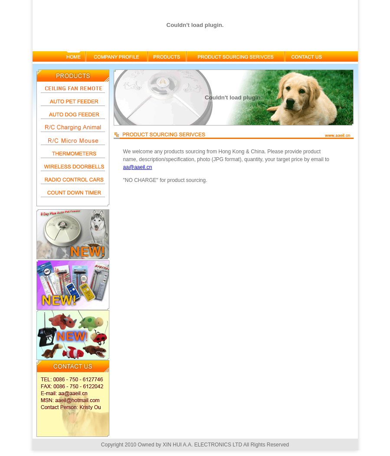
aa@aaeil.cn (137, 167)
